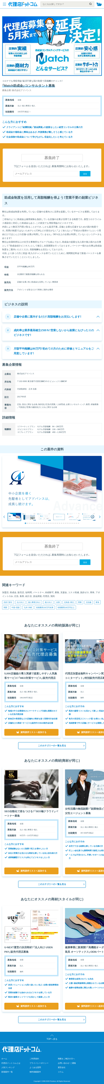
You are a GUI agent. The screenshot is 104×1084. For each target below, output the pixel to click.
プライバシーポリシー (39, 1063)
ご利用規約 (34, 1059)
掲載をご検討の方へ (66, 1059)
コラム (61, 1072)
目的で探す (8, 602)
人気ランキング (8, 1067)
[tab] (25, 523)
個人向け (48, 602)
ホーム (4, 1059)
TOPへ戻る (52, 1039)
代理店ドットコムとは (10, 1063)
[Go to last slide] (4, 517)
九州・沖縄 (28, 608)
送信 (85, 174)
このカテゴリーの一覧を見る (52, 745)
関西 (5, 608)
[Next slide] (100, 517)
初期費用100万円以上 (66, 608)
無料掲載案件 (35, 1072)
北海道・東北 (69, 602)
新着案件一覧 (7, 1072)
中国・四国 (16, 608)
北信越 (88, 602)
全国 (58, 602)
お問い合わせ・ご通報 (67, 1063)
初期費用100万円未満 (44, 608)
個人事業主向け (34, 602)
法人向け (20, 602)
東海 (97, 602)
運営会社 (61, 1067)
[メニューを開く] (4, 4)
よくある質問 (35, 1067)
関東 (80, 602)
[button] (14, 517)
